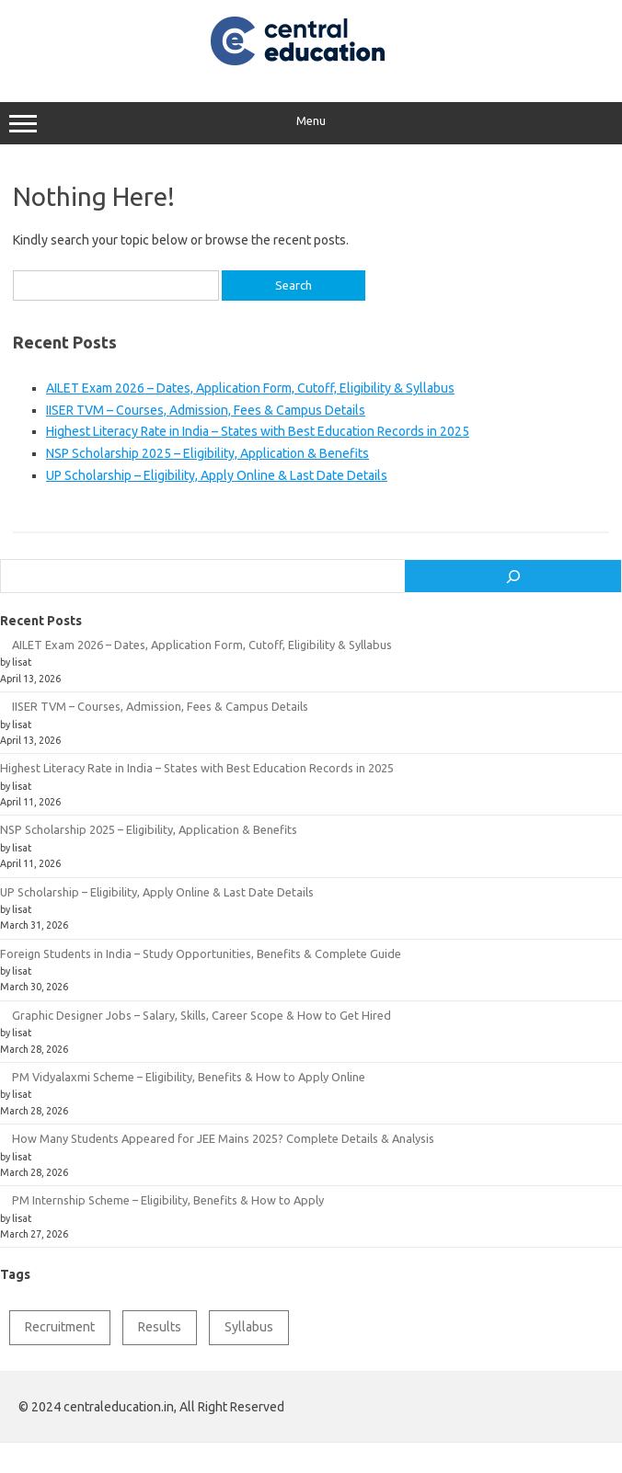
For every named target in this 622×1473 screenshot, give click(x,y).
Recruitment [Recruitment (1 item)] (60, 1326)
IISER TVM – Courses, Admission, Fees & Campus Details (205, 410)
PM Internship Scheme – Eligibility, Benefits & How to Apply (168, 1199)
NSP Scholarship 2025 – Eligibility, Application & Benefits (207, 453)
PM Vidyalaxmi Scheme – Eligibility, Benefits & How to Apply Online (188, 1076)
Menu (311, 123)
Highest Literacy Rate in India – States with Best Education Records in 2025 (257, 431)
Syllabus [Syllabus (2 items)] (249, 1326)
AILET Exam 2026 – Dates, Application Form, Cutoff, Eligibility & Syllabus (250, 388)
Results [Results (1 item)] (159, 1326)
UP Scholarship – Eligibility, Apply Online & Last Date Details (216, 475)
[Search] (513, 576)
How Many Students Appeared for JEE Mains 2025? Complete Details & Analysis (223, 1138)
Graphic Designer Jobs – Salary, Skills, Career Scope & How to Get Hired (201, 1015)
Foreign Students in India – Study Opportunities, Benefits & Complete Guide (200, 953)
